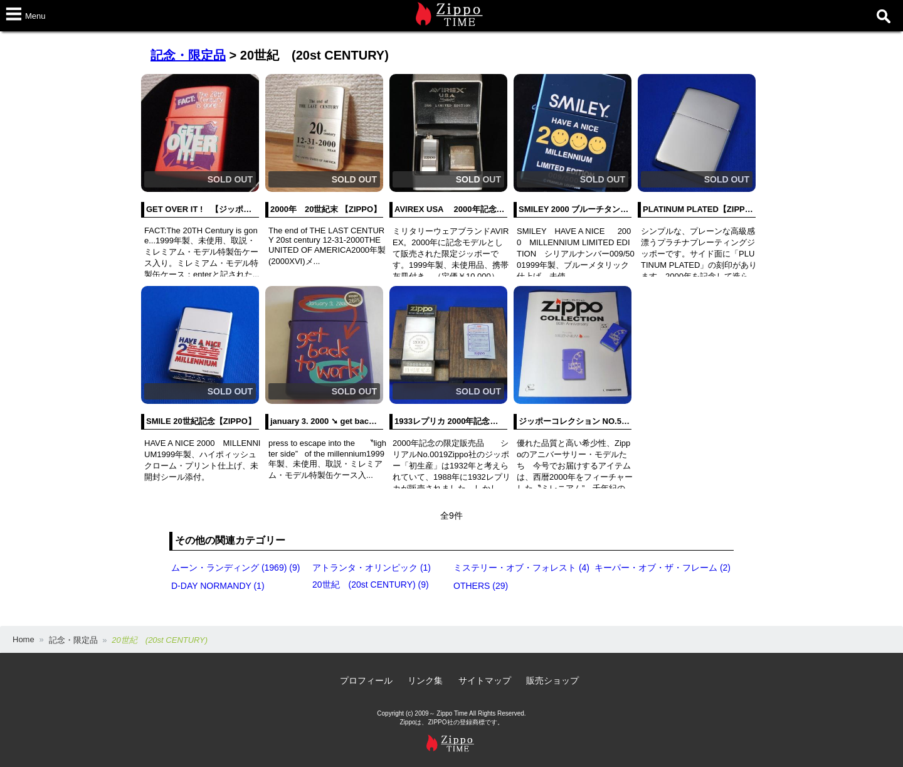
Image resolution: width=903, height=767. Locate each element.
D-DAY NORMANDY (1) (218, 586)
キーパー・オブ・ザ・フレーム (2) (662, 568)
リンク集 (425, 680)
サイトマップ (484, 680)
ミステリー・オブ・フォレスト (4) (521, 568)
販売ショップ (552, 680)
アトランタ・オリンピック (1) (371, 568)
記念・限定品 (188, 55)
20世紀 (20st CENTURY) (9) (370, 584)
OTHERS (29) (480, 586)
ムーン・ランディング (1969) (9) (235, 568)
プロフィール (366, 680)
